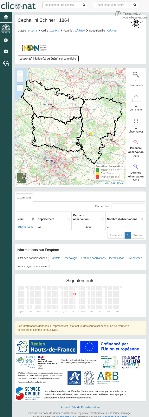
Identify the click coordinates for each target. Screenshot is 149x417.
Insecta (32, 30)
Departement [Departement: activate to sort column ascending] (47, 215)
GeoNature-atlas (66, 413)
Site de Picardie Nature (86, 403)
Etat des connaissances (32, 254)
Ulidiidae (79, 30)
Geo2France (119, 183)
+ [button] (20, 73)
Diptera (54, 30)
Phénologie (70, 254)
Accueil (65, 403)
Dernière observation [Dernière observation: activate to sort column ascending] (79, 215)
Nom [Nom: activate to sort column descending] (20, 215)
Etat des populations (93, 254)
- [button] (20, 79)
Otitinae (111, 30)
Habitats (55, 254)
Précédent (116, 231)
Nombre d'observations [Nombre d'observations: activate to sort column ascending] (120, 215)
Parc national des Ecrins (112, 413)
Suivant (137, 231)
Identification (116, 254)
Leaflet (106, 183)
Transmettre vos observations (135, 15)
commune (24, 197)
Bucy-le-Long (25, 222)
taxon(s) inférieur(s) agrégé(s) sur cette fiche (48, 58)
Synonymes (135, 254)
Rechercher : (120, 206)
